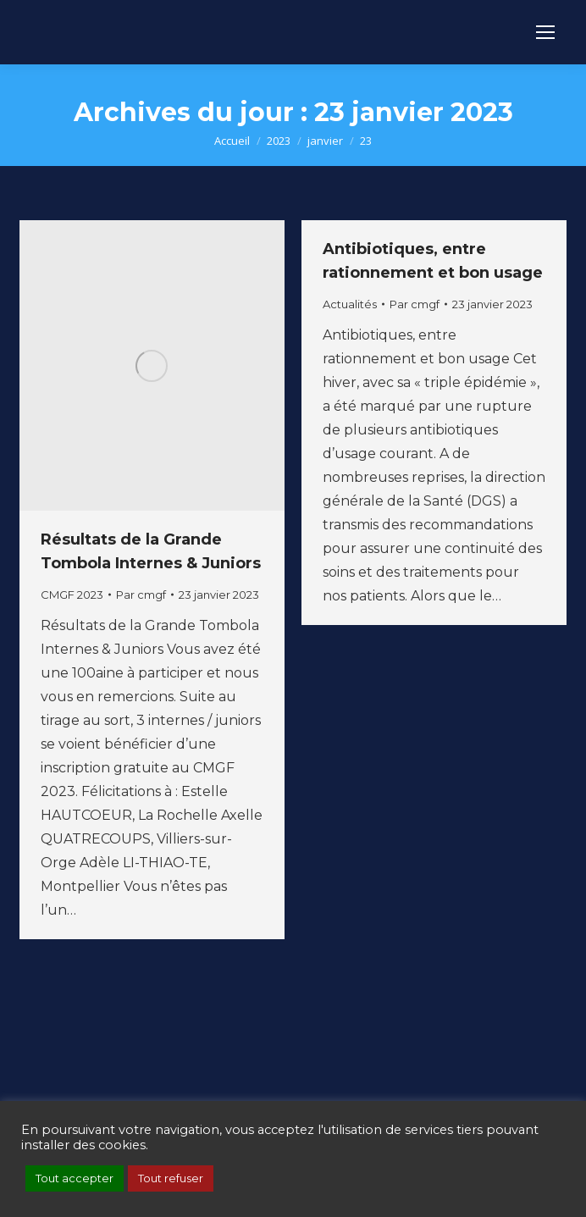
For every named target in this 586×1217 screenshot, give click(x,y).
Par (141, 594)
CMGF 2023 (72, 594)
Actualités (350, 304)
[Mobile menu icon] (545, 32)
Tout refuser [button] (170, 1178)
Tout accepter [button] (74, 1178)
